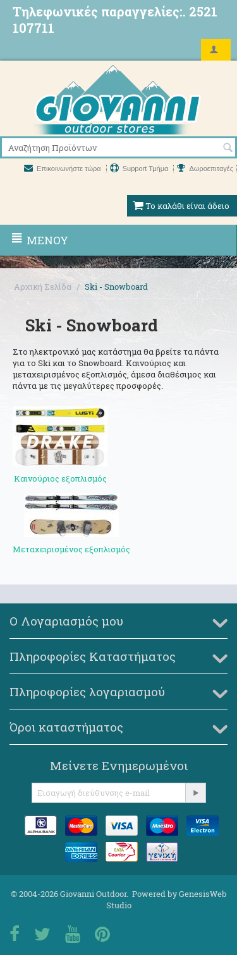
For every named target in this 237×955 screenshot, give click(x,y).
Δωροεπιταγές (205, 168)
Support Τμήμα (140, 168)
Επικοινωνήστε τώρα (63, 168)
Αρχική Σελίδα (42, 286)
